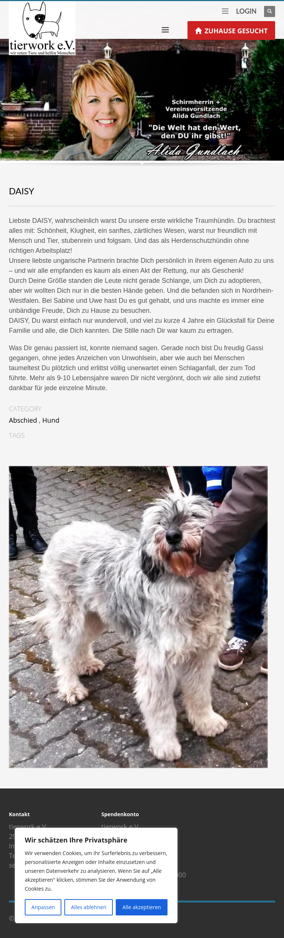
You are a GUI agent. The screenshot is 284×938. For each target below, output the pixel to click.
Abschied (23, 420)
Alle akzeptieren (141, 907)
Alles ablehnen (88, 907)
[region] (96, 875)
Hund (50, 420)
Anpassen (43, 907)
